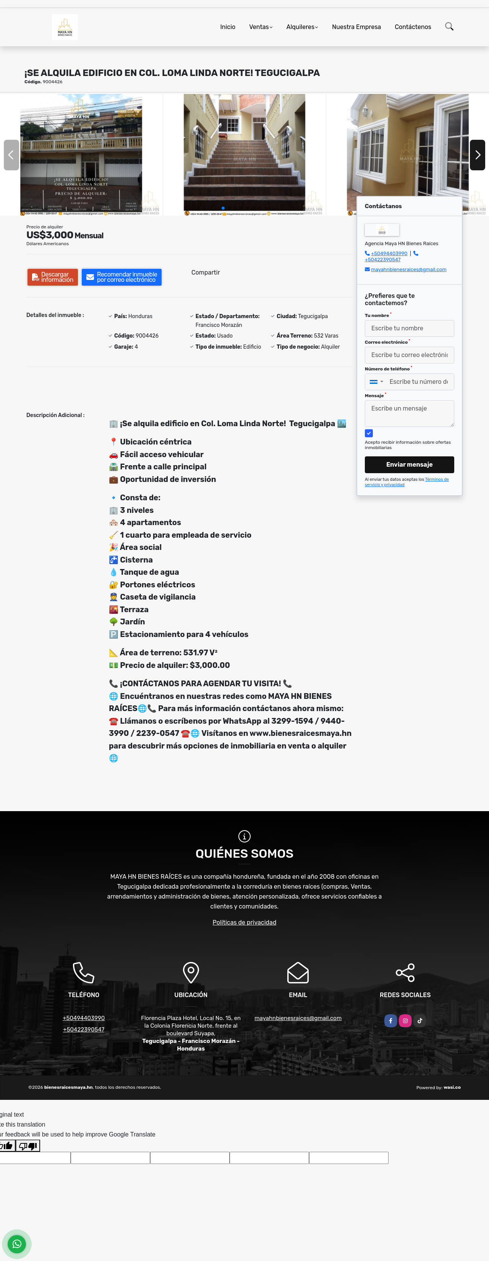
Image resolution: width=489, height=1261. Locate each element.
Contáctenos (413, 27)
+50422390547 (382, 259)
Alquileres (301, 27)
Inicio (227, 27)
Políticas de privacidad (245, 922)
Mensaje (375, 395)
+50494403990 (389, 253)
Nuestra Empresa (356, 27)
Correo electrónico (387, 342)
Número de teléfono (388, 368)
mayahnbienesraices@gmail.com (409, 269)
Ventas (259, 27)
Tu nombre (378, 315)
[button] (223, 208)
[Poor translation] (28, 1146)
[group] (81, 154)
